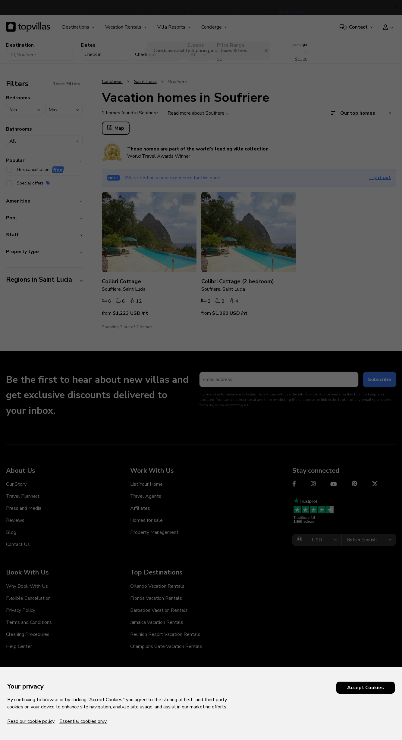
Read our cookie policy (31, 721)
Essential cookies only (83, 721)
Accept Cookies (365, 687)
